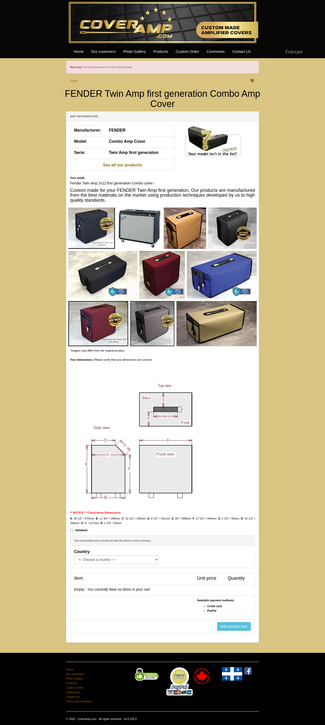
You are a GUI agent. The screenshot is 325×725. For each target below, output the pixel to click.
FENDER (117, 130)
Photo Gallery (134, 52)
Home (79, 52)
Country (82, 551)
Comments (216, 52)
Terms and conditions (79, 701)
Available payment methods (215, 600)
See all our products (122, 165)
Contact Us (241, 52)
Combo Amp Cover (127, 141)
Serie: (79, 152)
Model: (80, 141)
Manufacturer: (87, 130)
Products (160, 52)
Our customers (103, 52)
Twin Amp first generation (134, 152)
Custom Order (187, 52)
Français (294, 51)
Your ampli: (77, 177)
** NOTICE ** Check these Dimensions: (95, 512)
